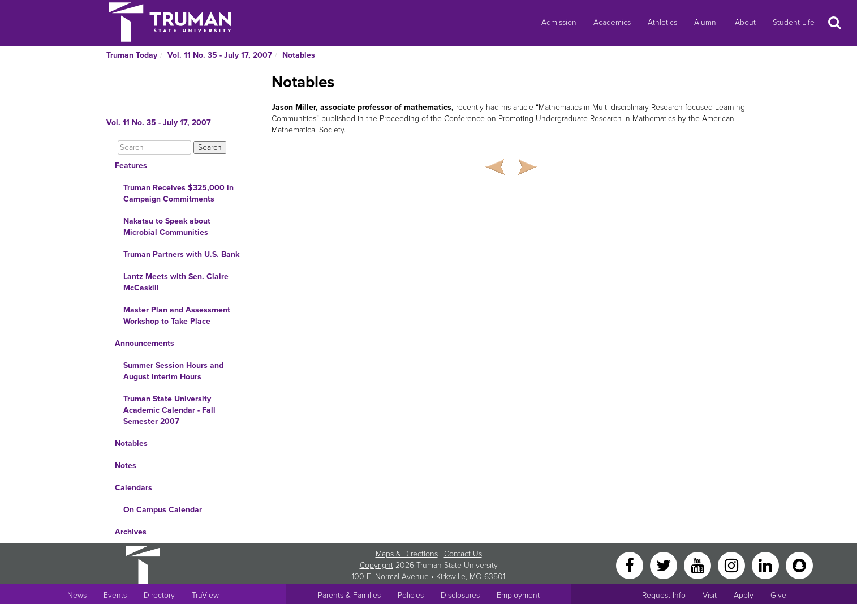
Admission (558, 22)
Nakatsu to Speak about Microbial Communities (166, 226)
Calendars (133, 487)
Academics (612, 22)
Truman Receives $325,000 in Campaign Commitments (178, 193)
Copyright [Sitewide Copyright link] (376, 565)
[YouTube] (699, 564)
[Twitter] (665, 564)
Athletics (662, 22)
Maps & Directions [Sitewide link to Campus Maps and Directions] (407, 554)
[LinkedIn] (766, 564)
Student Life (794, 22)
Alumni (706, 22)
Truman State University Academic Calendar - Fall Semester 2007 (169, 410)
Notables (298, 55)
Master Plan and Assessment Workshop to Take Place (176, 315)
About (745, 22)
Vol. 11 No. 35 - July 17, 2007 (219, 55)
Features (131, 165)
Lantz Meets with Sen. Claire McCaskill (176, 282)
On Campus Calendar (162, 510)
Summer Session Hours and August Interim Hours (173, 371)
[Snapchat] (799, 564)
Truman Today (131, 55)
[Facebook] (631, 564)
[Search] (154, 147)
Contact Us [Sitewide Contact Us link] (463, 554)
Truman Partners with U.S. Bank (181, 254)
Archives (131, 532)
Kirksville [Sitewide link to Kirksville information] (451, 576)
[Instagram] (733, 564)
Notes (125, 465)
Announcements (144, 343)
